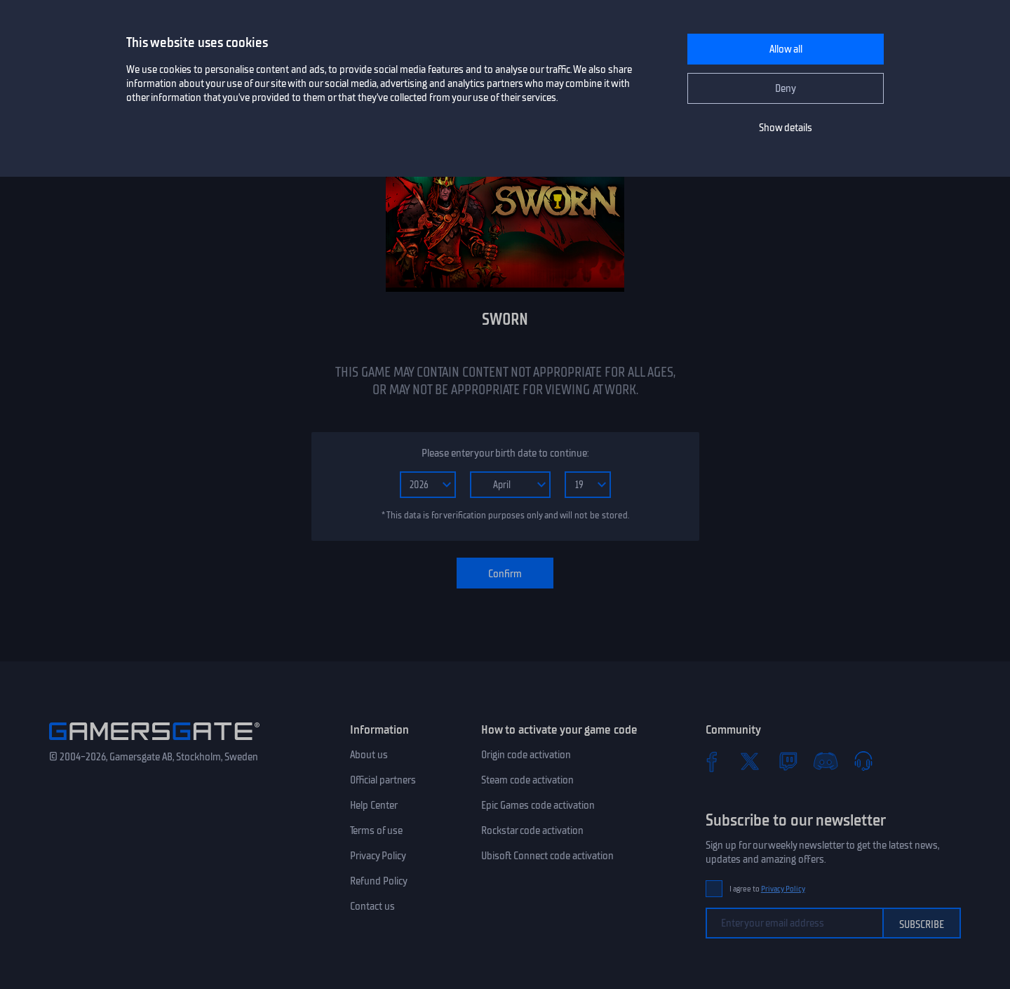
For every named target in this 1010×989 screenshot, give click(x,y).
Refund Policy (379, 881)
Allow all (785, 49)
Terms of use (376, 830)
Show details (785, 128)
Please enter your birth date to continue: (505, 453)
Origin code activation (526, 755)
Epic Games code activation (538, 805)
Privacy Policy (378, 856)
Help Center (374, 805)
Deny (785, 88)
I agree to (767, 889)
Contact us (372, 906)
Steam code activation (527, 780)
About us (369, 755)
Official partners (383, 780)
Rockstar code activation (532, 830)
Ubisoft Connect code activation (547, 856)
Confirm (505, 574)
